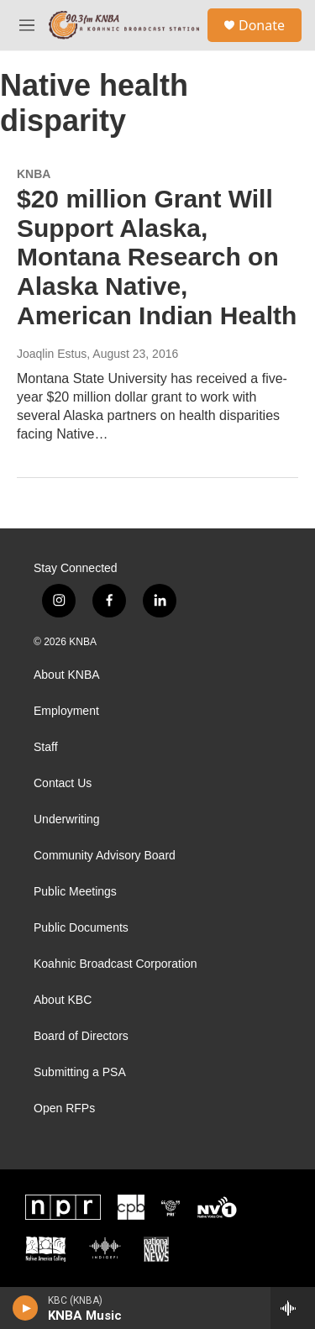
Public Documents (81, 928)
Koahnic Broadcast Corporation (115, 964)
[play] (25, 1308)
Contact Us (63, 783)
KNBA (33, 174)
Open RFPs (64, 1108)
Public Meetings (75, 891)
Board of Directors (81, 1036)
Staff (46, 747)
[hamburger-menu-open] (26, 25)
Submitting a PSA (80, 1072)
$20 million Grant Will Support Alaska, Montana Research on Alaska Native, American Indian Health (157, 257)
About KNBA (67, 675)
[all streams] (292, 1308)
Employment (66, 711)
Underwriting (67, 819)
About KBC (63, 1000)
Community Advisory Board (105, 855)
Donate (262, 25)
